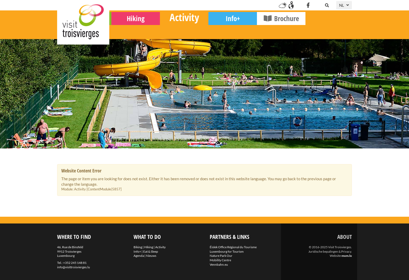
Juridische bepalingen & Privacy (329, 251)
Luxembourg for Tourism (227, 251)
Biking (133, 31)
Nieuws (151, 256)
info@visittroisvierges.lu (73, 267)
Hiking (182, 31)
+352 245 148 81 (75, 263)
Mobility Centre (220, 260)
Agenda (139, 256)
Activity (230, 30)
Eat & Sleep (150, 251)
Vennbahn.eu (219, 264)
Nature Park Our (221, 256)
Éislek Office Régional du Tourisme (233, 247)
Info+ (279, 31)
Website (335, 256)
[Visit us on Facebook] (308, 5)
